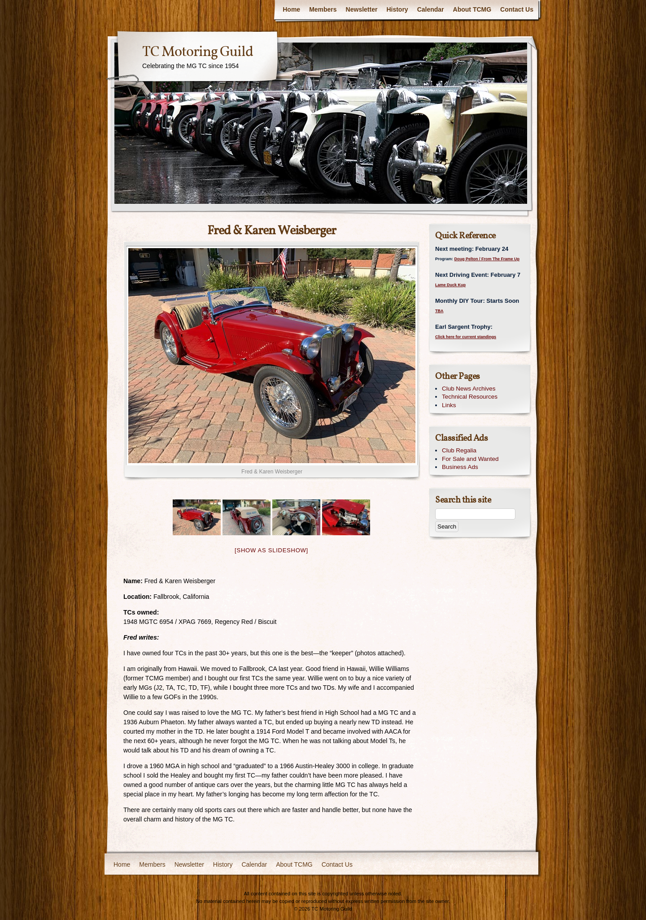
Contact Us (516, 9)
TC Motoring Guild (197, 52)
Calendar (430, 9)
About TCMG (472, 9)
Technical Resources (470, 396)
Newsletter (362, 9)
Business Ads (460, 467)
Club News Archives (469, 388)
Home (291, 9)
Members (322, 9)
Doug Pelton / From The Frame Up (487, 259)
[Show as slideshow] (271, 550)
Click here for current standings (465, 337)
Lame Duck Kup (450, 285)
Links (449, 405)
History (397, 9)
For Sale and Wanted (470, 459)
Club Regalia (459, 450)
